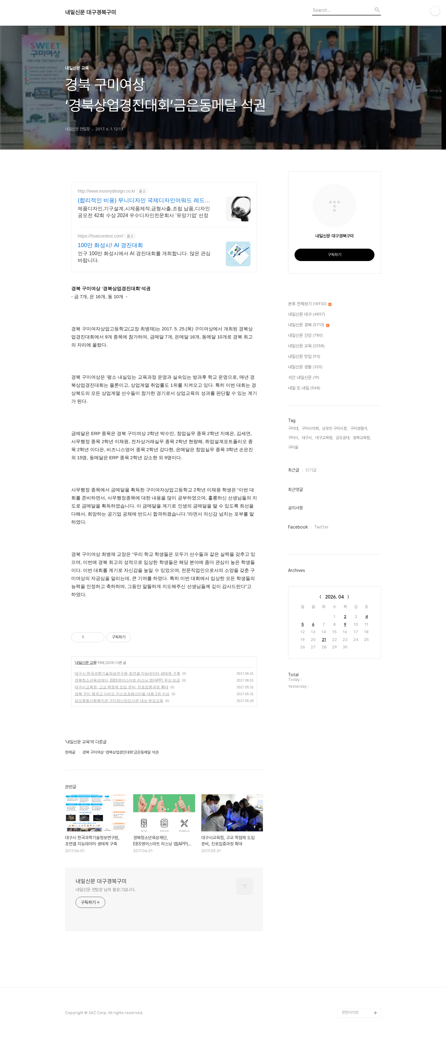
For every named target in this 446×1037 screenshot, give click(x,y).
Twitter (321, 527)
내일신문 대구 (306, 315)
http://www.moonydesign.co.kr (106, 191)
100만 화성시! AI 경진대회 (110, 245)
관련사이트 (350, 1012)
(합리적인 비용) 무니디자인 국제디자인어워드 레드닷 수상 (144, 200)
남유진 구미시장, (335, 428)
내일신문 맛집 (304, 357)
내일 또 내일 (304, 388)
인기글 (311, 470)
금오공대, (343, 437)
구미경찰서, (359, 428)
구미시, (293, 437)
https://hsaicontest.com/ (100, 235)
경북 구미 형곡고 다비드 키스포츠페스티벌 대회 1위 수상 (122, 694)
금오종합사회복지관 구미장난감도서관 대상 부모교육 (119, 701)
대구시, (307, 437)
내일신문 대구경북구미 (90, 12)
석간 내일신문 (303, 378)
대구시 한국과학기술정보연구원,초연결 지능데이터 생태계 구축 (127, 673)
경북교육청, (362, 437)
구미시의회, (311, 428)
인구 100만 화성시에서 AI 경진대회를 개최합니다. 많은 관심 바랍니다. (144, 257)
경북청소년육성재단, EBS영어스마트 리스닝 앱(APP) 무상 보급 (127, 680)
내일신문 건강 (305, 336)
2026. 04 (334, 597)
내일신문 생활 (305, 367)
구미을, (293, 447)
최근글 (293, 470)
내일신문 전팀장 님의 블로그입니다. (106, 889)
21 (324, 639)
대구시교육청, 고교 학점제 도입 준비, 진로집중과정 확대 (121, 687)
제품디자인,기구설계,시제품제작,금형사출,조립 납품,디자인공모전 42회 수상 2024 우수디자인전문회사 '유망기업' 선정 (144, 212)
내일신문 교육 (85, 662)
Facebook (298, 527)
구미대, (293, 428)
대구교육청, (324, 437)
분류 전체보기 (309, 304)
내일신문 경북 (308, 325)
